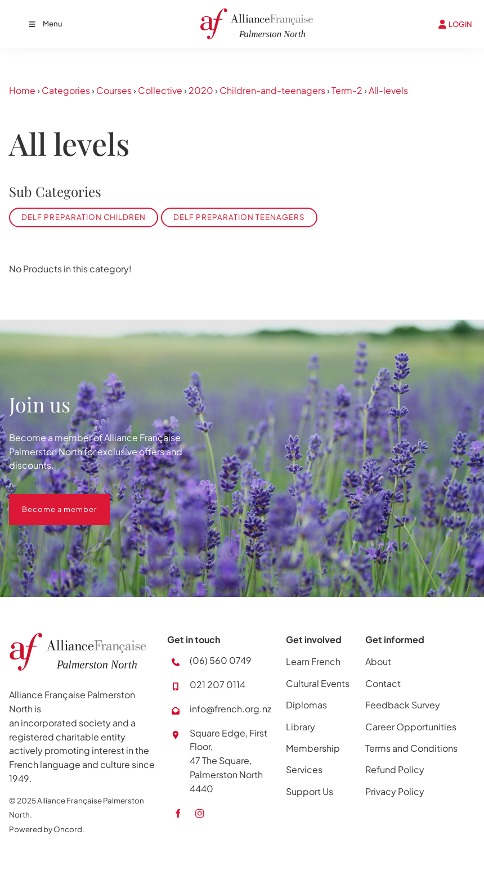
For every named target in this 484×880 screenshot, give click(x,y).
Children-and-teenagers (272, 90)
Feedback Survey (402, 705)
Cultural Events (317, 683)
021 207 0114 (217, 684)
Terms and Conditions (411, 748)
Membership (313, 748)
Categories (66, 90)
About (378, 661)
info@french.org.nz (230, 709)
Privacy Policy (394, 791)
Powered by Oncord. (46, 829)
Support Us (309, 791)
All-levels (388, 90)
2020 (201, 90)
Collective (160, 90)
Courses (114, 90)
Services (304, 769)
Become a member (46, 500)
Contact (383, 683)
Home (22, 90)
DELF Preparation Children (83, 217)
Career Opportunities (410, 727)
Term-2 (346, 90)
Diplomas (306, 705)
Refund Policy (394, 769)
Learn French (313, 661)
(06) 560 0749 (221, 660)
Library (300, 727)
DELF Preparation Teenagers (239, 217)
